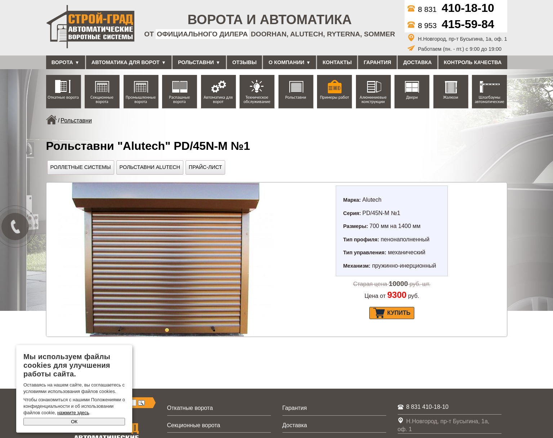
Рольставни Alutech (150, 167)
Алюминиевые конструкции (373, 99)
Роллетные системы (80, 167)
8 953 (450, 25)
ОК (74, 421)
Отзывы (244, 62)
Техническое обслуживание (257, 99)
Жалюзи (450, 97)
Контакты (337, 62)
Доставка (417, 62)
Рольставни (196, 62)
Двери (412, 97)
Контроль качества (473, 62)
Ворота (62, 62)
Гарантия (377, 62)
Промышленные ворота (141, 99)
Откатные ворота (63, 97)
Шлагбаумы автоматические (489, 99)
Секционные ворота (101, 99)
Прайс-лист (205, 167)
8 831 (450, 9)
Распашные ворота (179, 99)
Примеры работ (334, 97)
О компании (286, 62)
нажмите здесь (73, 412)
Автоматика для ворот (126, 62)
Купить (391, 313)
